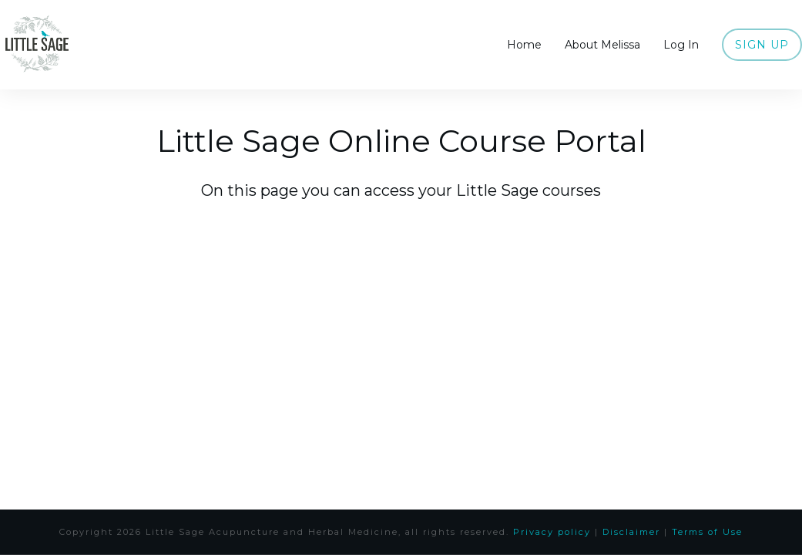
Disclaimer (631, 531)
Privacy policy (552, 531)
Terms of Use (707, 531)
